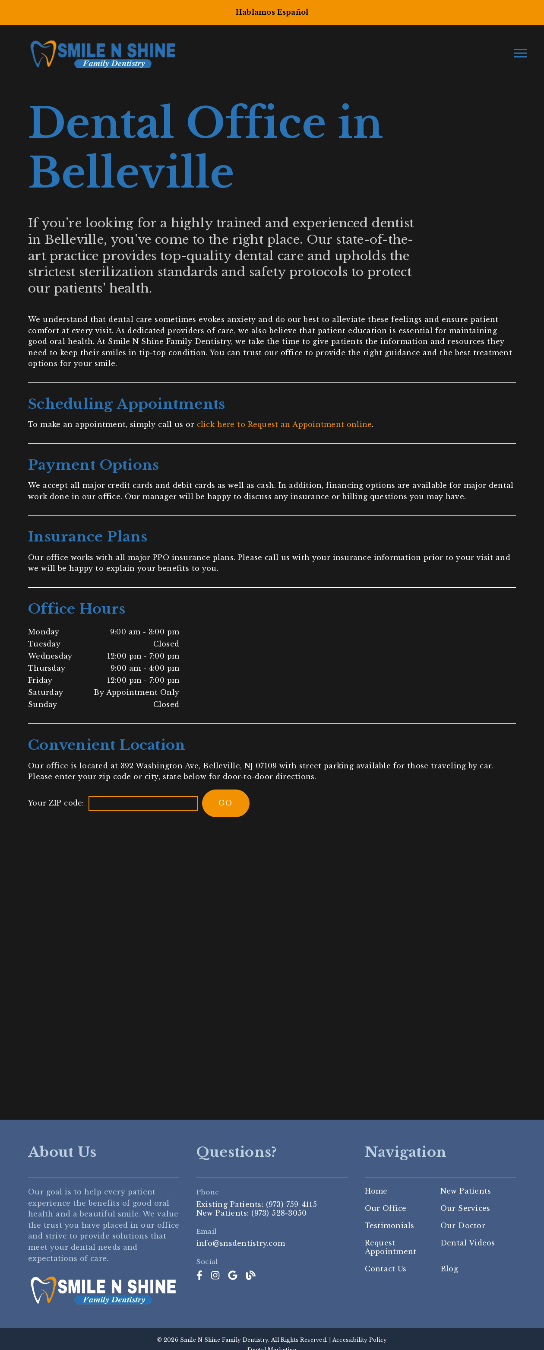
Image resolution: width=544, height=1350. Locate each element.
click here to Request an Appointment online (284, 424)
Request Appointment (391, 1247)
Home (376, 1191)
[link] (199, 1275)
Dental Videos (467, 1243)
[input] (143, 803)
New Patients (465, 1191)
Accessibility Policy (359, 1340)
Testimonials (389, 1225)
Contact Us (386, 1268)
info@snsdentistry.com (240, 1243)
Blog (449, 1268)
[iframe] (272, 964)
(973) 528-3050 (279, 1213)
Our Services (465, 1208)
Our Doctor (462, 1225)
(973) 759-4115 (291, 1204)
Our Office (386, 1208)
